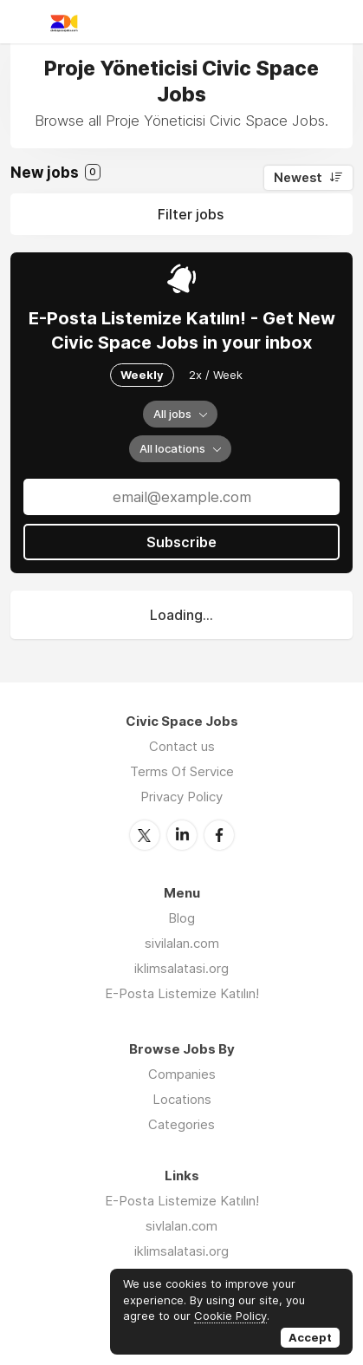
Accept (310, 1337)
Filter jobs (191, 214)
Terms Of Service (182, 771)
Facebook (219, 835)
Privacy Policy (181, 796)
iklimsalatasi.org (181, 968)
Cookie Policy (230, 1316)
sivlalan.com (181, 1226)
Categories (181, 1124)
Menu (23, 22)
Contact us (182, 746)
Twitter (144, 835)
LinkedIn (182, 835)
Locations (181, 1099)
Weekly (142, 375)
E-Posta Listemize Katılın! (182, 993)
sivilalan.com (182, 943)
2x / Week (216, 375)
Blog (181, 918)
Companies (182, 1074)
